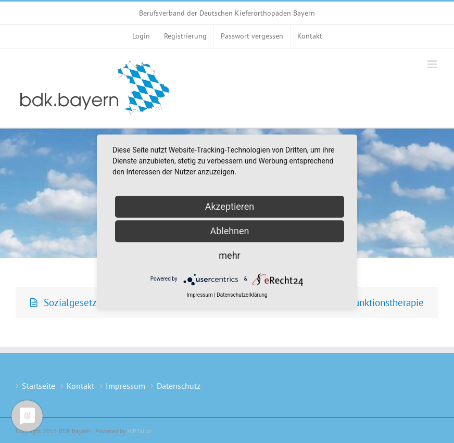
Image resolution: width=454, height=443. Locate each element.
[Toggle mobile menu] (432, 64)
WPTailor (140, 431)
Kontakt (80, 386)
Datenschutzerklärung (242, 295)
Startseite (38, 386)
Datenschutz (178, 386)
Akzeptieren (230, 206)
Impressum (125, 386)
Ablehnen (229, 230)
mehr (229, 255)
